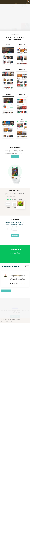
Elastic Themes (13, 319)
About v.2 (17, 222)
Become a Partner (14, 224)
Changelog (6, 321)
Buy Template (15, 156)
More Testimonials (5, 290)
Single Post (8, 222)
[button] (26, 266)
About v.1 (12, 222)
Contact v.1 (22, 222)
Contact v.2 (8, 224)
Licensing (10, 321)
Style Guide (15, 231)
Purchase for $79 (15, 311)
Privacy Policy (21, 224)
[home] (13, 2)
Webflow (5, 319)
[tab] (9, 199)
